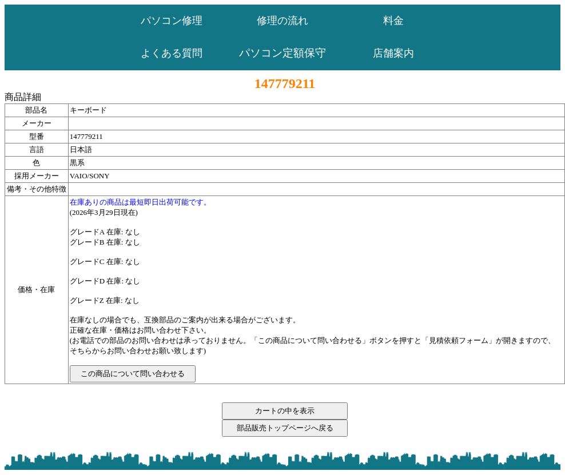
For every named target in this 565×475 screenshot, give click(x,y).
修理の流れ (282, 20)
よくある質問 (171, 53)
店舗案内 (393, 53)
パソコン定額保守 (282, 53)
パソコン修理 (171, 20)
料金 (393, 20)
